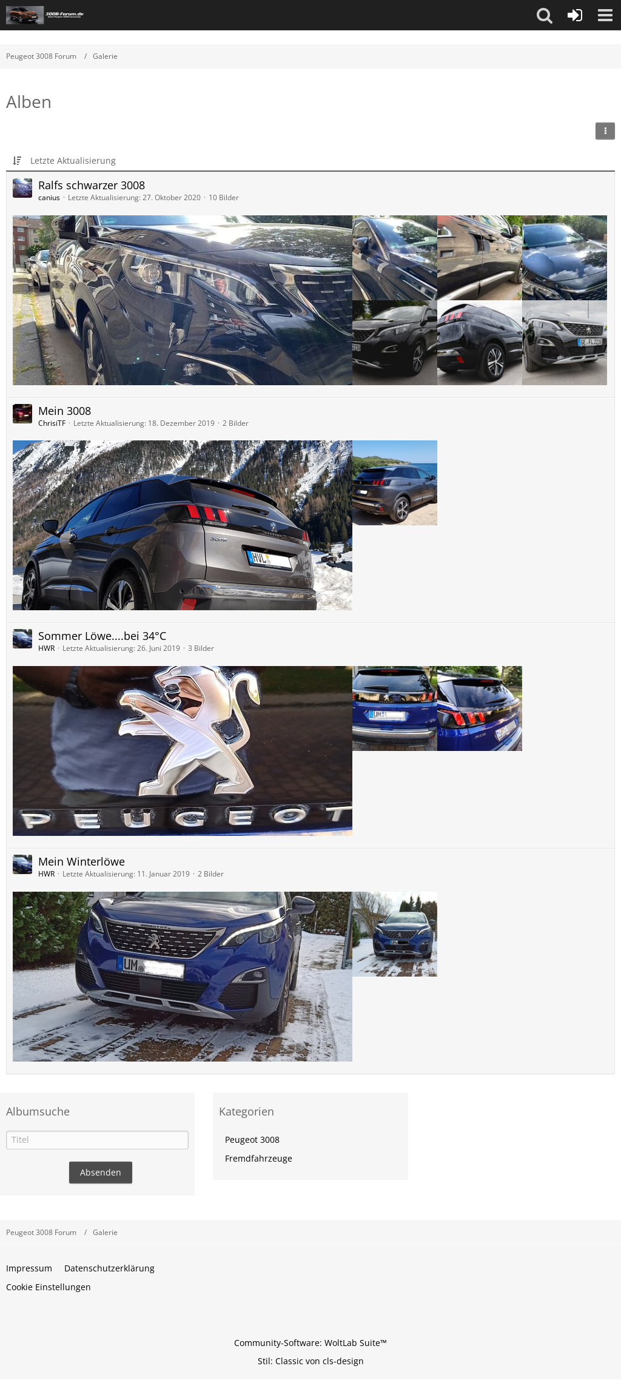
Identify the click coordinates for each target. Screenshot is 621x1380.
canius (49, 197)
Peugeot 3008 (252, 1139)
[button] (544, 15)
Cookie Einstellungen (48, 1287)
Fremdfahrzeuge (258, 1158)
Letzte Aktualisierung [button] (73, 160)
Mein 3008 (64, 410)
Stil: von (311, 1361)
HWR (46, 648)
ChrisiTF (51, 423)
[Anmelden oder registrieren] (575, 15)
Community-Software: (310, 1342)
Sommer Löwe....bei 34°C (102, 635)
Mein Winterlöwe (81, 861)
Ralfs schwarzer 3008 (91, 185)
